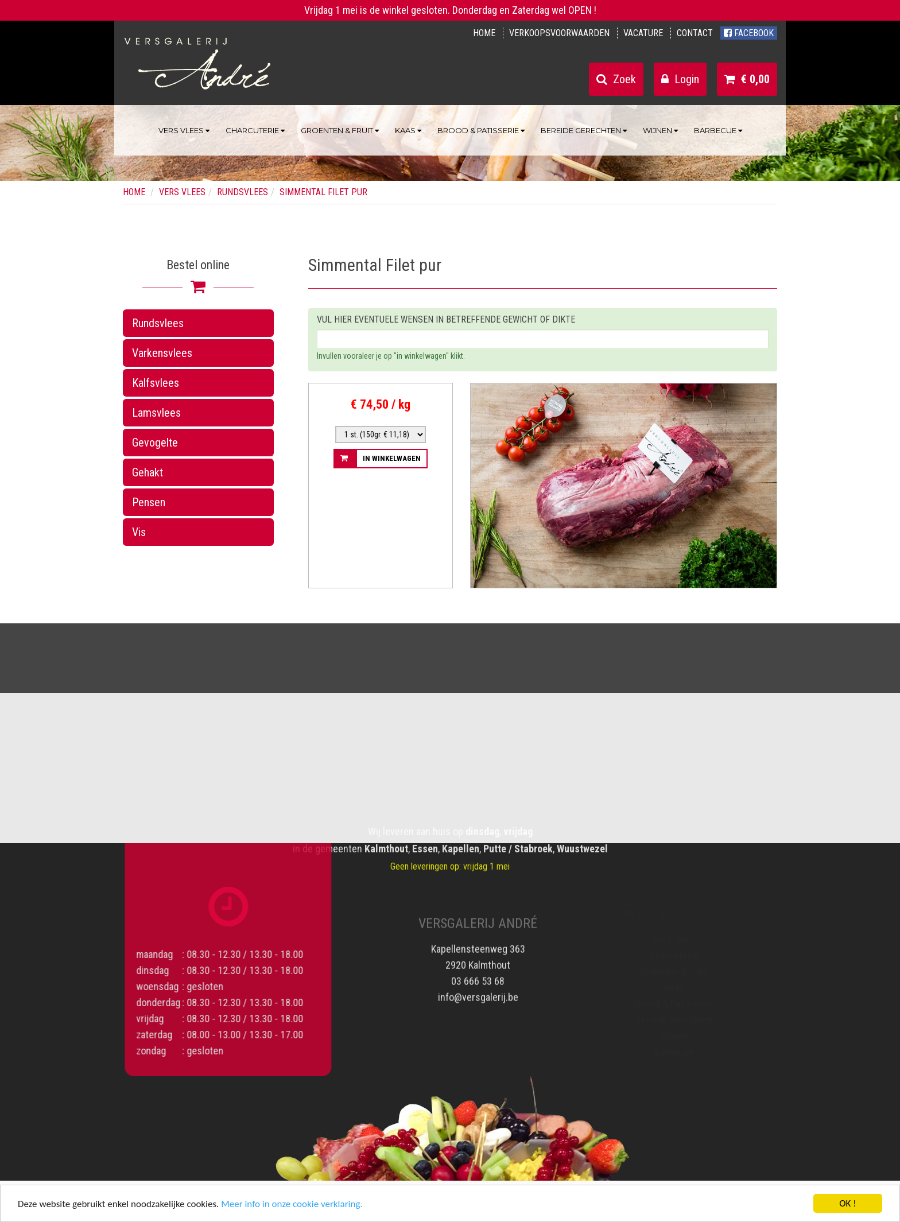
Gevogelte (155, 442)
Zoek (616, 79)
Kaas (408, 130)
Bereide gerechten (584, 130)
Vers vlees (184, 130)
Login (680, 79)
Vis (139, 532)
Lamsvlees (156, 413)
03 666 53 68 (478, 976)
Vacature (643, 33)
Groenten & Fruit (340, 130)
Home (484, 33)
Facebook (749, 33)
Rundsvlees (158, 323)
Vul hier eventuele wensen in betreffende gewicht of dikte (446, 319)
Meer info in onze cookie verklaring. (291, 1204)
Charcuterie (255, 130)
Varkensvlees (162, 353)
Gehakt (147, 472)
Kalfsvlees (155, 383)
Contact (695, 33)
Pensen (148, 502)
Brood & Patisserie (481, 130)
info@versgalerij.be (478, 992)
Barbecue (718, 130)
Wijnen (660, 130)
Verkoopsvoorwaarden (559, 33)
